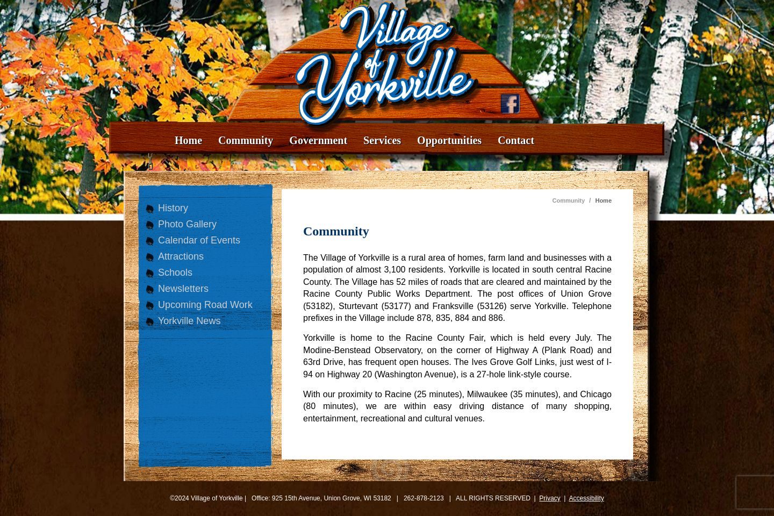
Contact (516, 140)
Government (318, 140)
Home (188, 140)
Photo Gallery (187, 224)
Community (245, 140)
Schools (175, 272)
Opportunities (449, 140)
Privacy (549, 498)
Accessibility (586, 498)
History (173, 208)
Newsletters (183, 288)
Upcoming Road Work (205, 304)
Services (382, 140)
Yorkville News (189, 321)
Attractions (181, 256)
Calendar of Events (199, 240)
